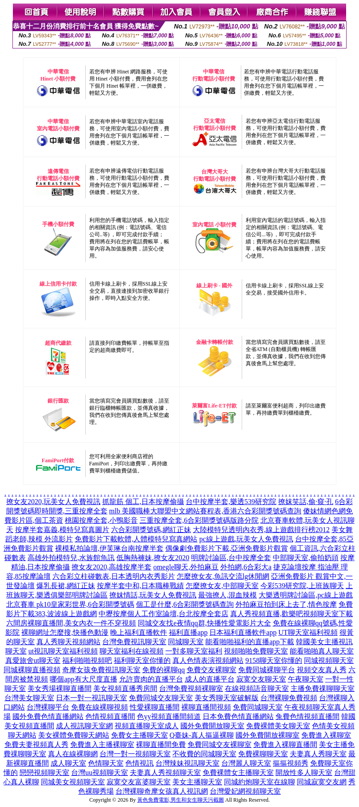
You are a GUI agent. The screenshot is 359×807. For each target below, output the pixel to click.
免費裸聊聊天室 (263, 754)
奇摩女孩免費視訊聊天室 (101, 670)
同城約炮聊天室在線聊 (259, 782)
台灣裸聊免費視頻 (288, 698)
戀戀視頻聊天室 (44, 772)
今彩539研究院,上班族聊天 (302, 585)
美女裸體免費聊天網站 (73, 735)
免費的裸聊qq (163, 670)
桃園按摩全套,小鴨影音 (101, 520)
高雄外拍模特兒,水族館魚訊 (71, 557)
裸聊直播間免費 (161, 744)
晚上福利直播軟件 (138, 632)
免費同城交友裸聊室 (219, 744)
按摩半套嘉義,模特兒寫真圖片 (62, 529)
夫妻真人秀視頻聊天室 (165, 772)
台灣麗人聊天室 (246, 763)
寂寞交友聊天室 (261, 679)
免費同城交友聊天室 (161, 698)
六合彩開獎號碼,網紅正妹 (151, 529)
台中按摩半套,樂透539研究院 (231, 501)
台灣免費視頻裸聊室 (191, 688)
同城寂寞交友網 (322, 782)
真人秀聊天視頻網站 (68, 642)
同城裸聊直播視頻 (32, 670)
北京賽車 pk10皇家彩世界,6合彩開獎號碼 (70, 604)
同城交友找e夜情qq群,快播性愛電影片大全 (204, 623)
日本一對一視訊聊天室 (91, 698)
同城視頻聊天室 (329, 660)
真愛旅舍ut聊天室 (32, 660)
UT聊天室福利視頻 (307, 632)
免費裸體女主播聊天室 (238, 772)
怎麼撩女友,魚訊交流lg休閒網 (223, 576)
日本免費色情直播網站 (238, 716)
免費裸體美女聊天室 (278, 726)
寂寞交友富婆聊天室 (139, 782)
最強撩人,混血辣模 (227, 595)
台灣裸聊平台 (48, 707)
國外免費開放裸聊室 (267, 735)
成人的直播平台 (210, 679)
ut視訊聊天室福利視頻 (63, 651)
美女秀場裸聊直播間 (60, 688)
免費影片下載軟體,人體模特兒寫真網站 (136, 539)
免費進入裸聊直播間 (285, 744)
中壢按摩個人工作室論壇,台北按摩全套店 (163, 613)
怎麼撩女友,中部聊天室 (222, 585)
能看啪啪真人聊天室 (322, 651)
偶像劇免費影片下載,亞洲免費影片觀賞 (226, 548)
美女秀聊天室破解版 (227, 698)
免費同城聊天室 (258, 707)
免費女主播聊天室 (139, 735)
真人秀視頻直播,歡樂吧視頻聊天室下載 (291, 613)
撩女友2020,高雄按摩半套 (112, 567)
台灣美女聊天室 (29, 698)
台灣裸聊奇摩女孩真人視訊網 (162, 791)
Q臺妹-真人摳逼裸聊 (202, 735)
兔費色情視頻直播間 (307, 716)
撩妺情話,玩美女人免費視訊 (152, 595)
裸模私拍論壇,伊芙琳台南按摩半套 (109, 548)
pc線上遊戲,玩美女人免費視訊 (246, 539)
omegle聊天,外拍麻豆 (186, 567)
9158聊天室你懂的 (273, 660)
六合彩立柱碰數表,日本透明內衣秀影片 (113, 576)
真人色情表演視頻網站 (207, 660)
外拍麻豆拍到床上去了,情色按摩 (286, 604)
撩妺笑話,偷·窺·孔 (305, 501)
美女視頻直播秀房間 (125, 688)
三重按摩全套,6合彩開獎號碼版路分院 (199, 520)
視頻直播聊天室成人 (147, 726)
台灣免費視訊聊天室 (134, 642)
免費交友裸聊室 (211, 670)
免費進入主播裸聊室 (102, 744)
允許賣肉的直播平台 (151, 679)
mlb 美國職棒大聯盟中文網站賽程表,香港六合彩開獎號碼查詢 (205, 511)
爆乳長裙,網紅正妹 (65, 585)
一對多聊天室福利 (193, 651)
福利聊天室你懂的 (142, 660)
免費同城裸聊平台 (266, 670)
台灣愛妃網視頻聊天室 (245, 791)
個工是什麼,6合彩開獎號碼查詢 (185, 604)
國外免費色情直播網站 (48, 716)
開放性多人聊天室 (303, 772)
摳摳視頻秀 (290, 763)
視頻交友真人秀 (322, 670)
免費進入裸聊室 (326, 735)
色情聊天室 (106, 763)
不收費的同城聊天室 (204, 754)
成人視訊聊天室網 (84, 726)
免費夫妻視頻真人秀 (36, 744)
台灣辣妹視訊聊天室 (187, 763)
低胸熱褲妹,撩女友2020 (152, 557)
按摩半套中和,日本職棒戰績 (140, 585)
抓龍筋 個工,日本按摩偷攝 (143, 501)
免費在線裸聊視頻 (99, 707)
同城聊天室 (185, 642)
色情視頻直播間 (110, 716)
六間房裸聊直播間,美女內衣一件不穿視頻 (71, 623)
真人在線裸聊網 (73, 754)
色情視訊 (139, 763)
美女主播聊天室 (197, 782)
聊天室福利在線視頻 (132, 651)
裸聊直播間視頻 (206, 707)
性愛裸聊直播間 (155, 707)
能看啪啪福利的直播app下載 (249, 642)
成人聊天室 (68, 763)
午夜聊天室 (305, 679)
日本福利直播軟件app (242, 632)
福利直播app (188, 632)
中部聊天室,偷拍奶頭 (306, 557)
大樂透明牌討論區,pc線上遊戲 (305, 595)
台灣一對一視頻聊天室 (135, 754)
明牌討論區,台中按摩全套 (231, 557)
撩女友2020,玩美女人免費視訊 (53, 501)
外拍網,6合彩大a (245, 567)
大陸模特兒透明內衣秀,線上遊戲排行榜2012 (261, 529)
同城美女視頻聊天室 (73, 782)
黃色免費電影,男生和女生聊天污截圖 (180, 800)
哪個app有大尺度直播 (83, 679)
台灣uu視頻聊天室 (99, 772)
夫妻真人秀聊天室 (318, 754)
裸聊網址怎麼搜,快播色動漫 (64, 632)
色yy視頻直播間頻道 (169, 716)
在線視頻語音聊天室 (257, 688)
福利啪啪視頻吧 (87, 660)
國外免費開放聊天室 (212, 726)
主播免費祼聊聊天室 (323, 688)
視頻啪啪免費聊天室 (256, 651)
